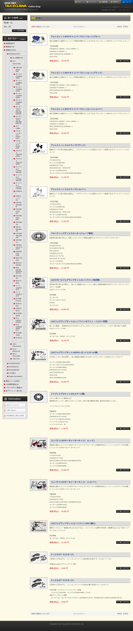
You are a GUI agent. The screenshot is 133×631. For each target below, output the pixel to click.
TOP (80, 2)
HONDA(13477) (14, 54)
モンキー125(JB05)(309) (19, 89)
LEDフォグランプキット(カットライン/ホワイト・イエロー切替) (79, 321)
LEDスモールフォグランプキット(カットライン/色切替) (75, 280)
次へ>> (83, 27)
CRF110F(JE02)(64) (19, 69)
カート (127, 2)
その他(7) (12, 373)
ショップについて (124, 10)
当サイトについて (13, 405)
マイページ (92, 2)
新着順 (125, 27)
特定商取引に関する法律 (15, 415)
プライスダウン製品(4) (14, 387)
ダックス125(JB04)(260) (19, 82)
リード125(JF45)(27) (19, 287)
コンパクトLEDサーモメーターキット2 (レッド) (72, 440)
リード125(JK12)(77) (19, 294)
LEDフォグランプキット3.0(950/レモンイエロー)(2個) (74, 352)
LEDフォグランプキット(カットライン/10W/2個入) (73, 523)
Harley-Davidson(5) (15, 376)
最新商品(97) (10, 43)
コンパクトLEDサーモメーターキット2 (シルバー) (73, 482)
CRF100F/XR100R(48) (19, 235)
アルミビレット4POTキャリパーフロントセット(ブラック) (76, 73)
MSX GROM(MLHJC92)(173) (19, 270)
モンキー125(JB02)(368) (19, 102)
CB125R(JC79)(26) (19, 211)
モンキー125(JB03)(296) (19, 95)
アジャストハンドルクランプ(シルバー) (68, 189)
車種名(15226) (11, 50)
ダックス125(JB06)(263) (19, 76)
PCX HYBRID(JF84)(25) (19, 327)
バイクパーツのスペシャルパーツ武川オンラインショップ (23, 8)
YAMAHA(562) (14, 363)
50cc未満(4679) (17, 58)
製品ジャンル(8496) (13, 381)
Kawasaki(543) (14, 370)
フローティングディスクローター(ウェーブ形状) (72, 233)
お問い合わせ (11, 410)
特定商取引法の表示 (108, 10)
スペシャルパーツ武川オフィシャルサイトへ (117, 7)
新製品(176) (10, 47)
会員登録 (103, 2)
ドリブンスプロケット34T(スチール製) (68, 394)
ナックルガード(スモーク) (62, 554)
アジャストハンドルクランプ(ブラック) (68, 145)
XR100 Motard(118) (19, 229)
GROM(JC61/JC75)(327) (19, 247)
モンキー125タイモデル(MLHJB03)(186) (19, 110)
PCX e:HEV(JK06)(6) (18, 320)
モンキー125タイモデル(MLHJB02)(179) (19, 119)
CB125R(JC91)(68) (19, 217)
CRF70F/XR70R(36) (19, 204)
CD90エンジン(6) (18, 198)
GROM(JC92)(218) (19, 253)
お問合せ (115, 2)
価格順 (119, 27)
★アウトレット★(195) (14, 391)
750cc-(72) (16, 359)
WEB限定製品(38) (12, 384)
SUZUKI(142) (14, 367)
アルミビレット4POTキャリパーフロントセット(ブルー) (75, 36)
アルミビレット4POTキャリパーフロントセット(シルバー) (76, 109)
